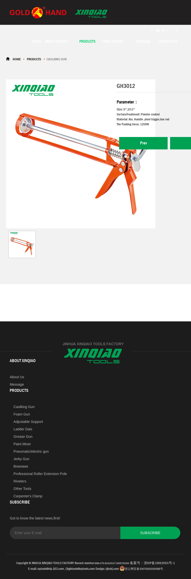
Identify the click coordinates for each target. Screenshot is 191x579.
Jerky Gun (21, 459)
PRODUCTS (87, 41)
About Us (17, 377)
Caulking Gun (24, 407)
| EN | (164, 31)
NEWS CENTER (112, 41)
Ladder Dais (22, 429)
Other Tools (22, 489)
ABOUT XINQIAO (56, 41)
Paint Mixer (22, 444)
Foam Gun (21, 414)
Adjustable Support (28, 422)
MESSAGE (143, 41)
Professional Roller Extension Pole (40, 474)
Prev (143, 143)
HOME (36, 41)
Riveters (19, 481)
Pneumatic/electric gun (31, 451)
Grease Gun (22, 437)
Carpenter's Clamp (27, 496)
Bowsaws (20, 466)
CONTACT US (168, 41)
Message (17, 384)
